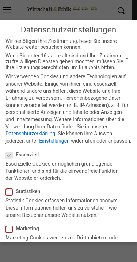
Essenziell (24, 151)
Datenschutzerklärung (30, 130)
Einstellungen (54, 137)
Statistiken (25, 188)
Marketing (24, 225)
